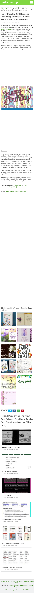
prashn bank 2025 (24, 590)
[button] (31, 2)
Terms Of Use (14, 581)
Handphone (18, 185)
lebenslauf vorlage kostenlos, (12, 590)
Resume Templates (6, 521)
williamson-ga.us (14, 585)
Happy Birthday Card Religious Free (16, 191)
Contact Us (26, 581)
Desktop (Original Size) (10, 187)
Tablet (26, 185)
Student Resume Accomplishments (11, 519)
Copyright (8, 581)
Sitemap (3, 581)
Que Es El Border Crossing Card (11, 447)
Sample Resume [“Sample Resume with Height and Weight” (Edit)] (23, 585)
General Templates (5, 22)
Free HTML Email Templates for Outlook (13, 543)
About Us (21, 581)
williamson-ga (10, 2)
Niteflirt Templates (7, 495)
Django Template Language (9, 471)
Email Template (6, 545)
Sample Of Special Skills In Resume (12, 567)
